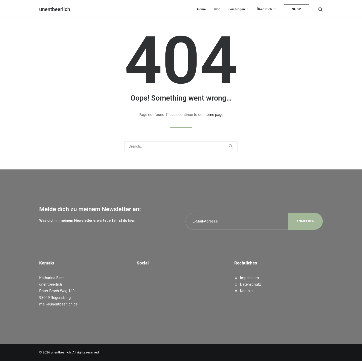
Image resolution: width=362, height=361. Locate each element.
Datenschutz (250, 284)
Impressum (249, 278)
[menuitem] (201, 9)
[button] (320, 9)
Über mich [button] (266, 9)
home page (214, 114)
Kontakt (246, 291)
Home (201, 9)
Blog (217, 9)
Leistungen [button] (239, 9)
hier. (131, 220)
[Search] (181, 146)
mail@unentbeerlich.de (58, 304)
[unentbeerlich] (54, 9)
